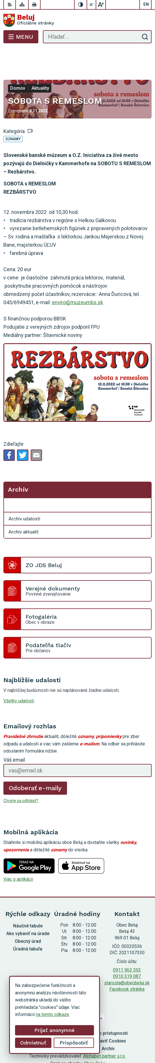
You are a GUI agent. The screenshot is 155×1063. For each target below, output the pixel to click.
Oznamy (13, 116)
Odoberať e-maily (35, 765)
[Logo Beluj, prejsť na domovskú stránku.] (77, 20)
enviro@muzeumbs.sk (77, 280)
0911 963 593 (127, 947)
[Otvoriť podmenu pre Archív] (144, 482)
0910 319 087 (127, 953)
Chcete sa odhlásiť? (20, 778)
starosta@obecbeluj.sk (127, 960)
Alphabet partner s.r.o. (104, 1033)
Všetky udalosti (18, 678)
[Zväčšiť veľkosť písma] (100, 4)
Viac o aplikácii (18, 856)
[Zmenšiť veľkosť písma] (91, 4)
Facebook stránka (126, 966)
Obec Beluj (94, 1040)
